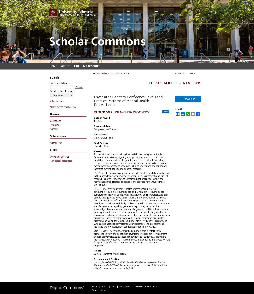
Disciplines (55, 124)
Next (192, 73)
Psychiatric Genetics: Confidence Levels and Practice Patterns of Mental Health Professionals (128, 101)
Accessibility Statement (146, 286)
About (104, 286)
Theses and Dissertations (112, 73)
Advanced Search (58, 101)
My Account (125, 286)
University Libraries (59, 156)
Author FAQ (56, 142)
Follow (165, 112)
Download (188, 99)
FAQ (113, 286)
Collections (55, 120)
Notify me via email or (63, 107)
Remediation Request (61, 160)
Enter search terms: (59, 83)
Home (96, 73)
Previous (180, 73)
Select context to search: (62, 91)
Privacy (94, 290)
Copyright (104, 290)
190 (127, 73)
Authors (54, 129)
